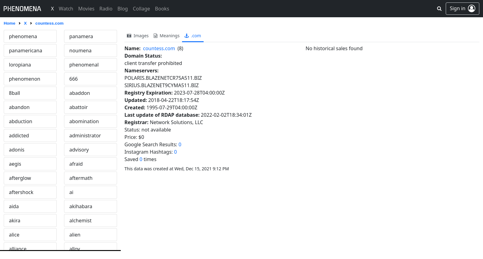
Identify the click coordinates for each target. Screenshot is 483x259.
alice (14, 234)
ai (71, 192)
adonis (16, 149)
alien (74, 234)
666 (73, 78)
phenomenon (24, 78)
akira (14, 220)
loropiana (20, 64)
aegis (15, 163)
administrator (85, 135)
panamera (81, 36)
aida (14, 206)
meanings (167, 35)
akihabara (80, 206)
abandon (19, 107)
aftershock (21, 192)
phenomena (23, 36)
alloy (74, 248)
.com (193, 35)
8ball (14, 93)
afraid (76, 163)
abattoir (78, 107)
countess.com (159, 48)
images (138, 35)
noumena (80, 50)
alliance (17, 248)
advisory (79, 149)
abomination (84, 121)
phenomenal (84, 64)
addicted (19, 135)
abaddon (79, 93)
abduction (20, 121)
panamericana (25, 50)
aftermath (81, 178)
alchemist (80, 220)
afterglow (20, 178)
